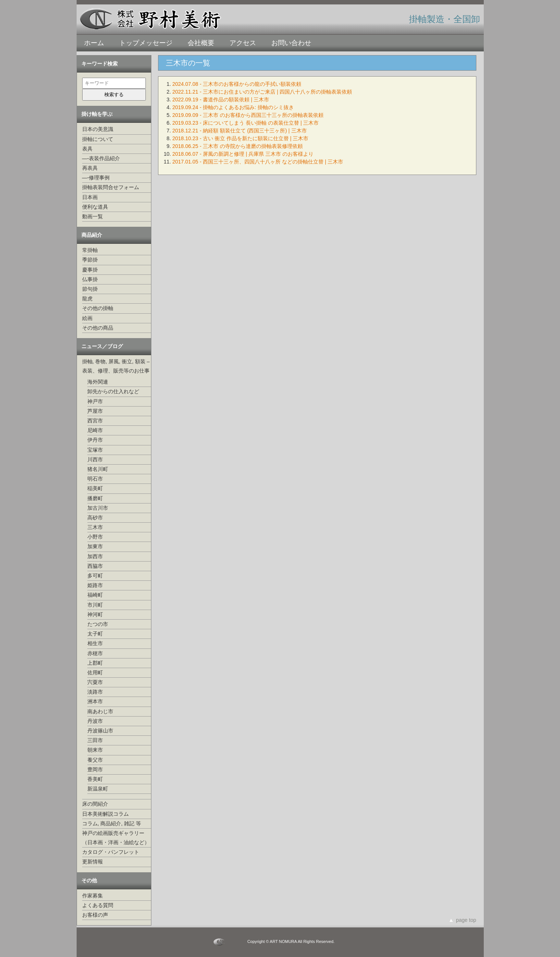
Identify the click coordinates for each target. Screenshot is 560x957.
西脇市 (95, 566)
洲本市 (95, 701)
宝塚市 (95, 450)
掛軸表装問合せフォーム (110, 187)
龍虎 (87, 298)
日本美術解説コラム (105, 814)
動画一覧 (92, 216)
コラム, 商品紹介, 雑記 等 (111, 823)
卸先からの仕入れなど (113, 391)
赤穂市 (95, 653)
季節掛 (90, 260)
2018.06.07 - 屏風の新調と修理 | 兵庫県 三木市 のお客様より (243, 154)
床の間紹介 (95, 804)
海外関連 (97, 382)
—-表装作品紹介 (101, 158)
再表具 (90, 168)
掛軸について (97, 139)
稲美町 (95, 488)
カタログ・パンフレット (110, 852)
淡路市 (95, 692)
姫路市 (95, 585)
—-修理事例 (96, 178)
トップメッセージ (145, 43)
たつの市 (97, 624)
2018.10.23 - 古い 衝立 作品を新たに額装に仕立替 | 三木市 (240, 138)
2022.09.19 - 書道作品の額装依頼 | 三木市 (220, 99)
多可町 (95, 576)
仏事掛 (90, 279)
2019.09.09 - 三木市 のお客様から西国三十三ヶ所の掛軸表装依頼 (247, 115)
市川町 (95, 605)
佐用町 (95, 672)
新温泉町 (97, 789)
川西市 (95, 459)
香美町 (95, 779)
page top (466, 920)
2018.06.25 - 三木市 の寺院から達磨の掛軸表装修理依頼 (237, 146)
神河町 (95, 614)
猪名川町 (97, 469)
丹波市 (95, 721)
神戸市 (95, 401)
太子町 (95, 634)
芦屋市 (95, 411)
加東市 (95, 546)
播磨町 (95, 498)
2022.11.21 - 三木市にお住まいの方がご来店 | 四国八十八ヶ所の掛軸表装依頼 (262, 92)
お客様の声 (95, 915)
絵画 (87, 318)
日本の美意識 (97, 129)
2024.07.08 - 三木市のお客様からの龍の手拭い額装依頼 (237, 84)
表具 (87, 149)
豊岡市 (95, 769)
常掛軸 (90, 250)
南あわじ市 (100, 711)
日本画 (90, 197)
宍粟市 (95, 682)
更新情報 (92, 862)
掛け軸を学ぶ (97, 114)
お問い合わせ (291, 43)
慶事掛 (90, 270)
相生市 (95, 643)
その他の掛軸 (97, 308)
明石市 (95, 479)
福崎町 (95, 595)
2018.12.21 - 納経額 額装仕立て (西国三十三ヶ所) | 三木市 (239, 131)
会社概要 (201, 43)
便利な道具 (95, 207)
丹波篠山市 (100, 731)
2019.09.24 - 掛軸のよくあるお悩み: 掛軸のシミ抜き (233, 107)
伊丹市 (95, 440)
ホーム (94, 43)
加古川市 (97, 508)
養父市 (95, 760)
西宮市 (95, 421)
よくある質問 (97, 905)
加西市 (95, 556)
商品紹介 (91, 235)
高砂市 (95, 517)
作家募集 (92, 896)
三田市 (95, 740)
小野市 (95, 537)
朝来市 (95, 750)
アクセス (242, 43)
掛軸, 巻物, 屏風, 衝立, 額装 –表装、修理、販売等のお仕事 (116, 366)
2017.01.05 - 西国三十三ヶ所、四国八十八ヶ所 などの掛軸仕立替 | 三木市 (257, 162)
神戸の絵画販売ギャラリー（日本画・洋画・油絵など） (116, 837)
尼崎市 (95, 430)
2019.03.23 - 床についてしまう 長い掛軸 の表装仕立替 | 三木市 (245, 123)
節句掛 (90, 289)
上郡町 (95, 663)
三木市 (95, 527)
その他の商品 (97, 328)
